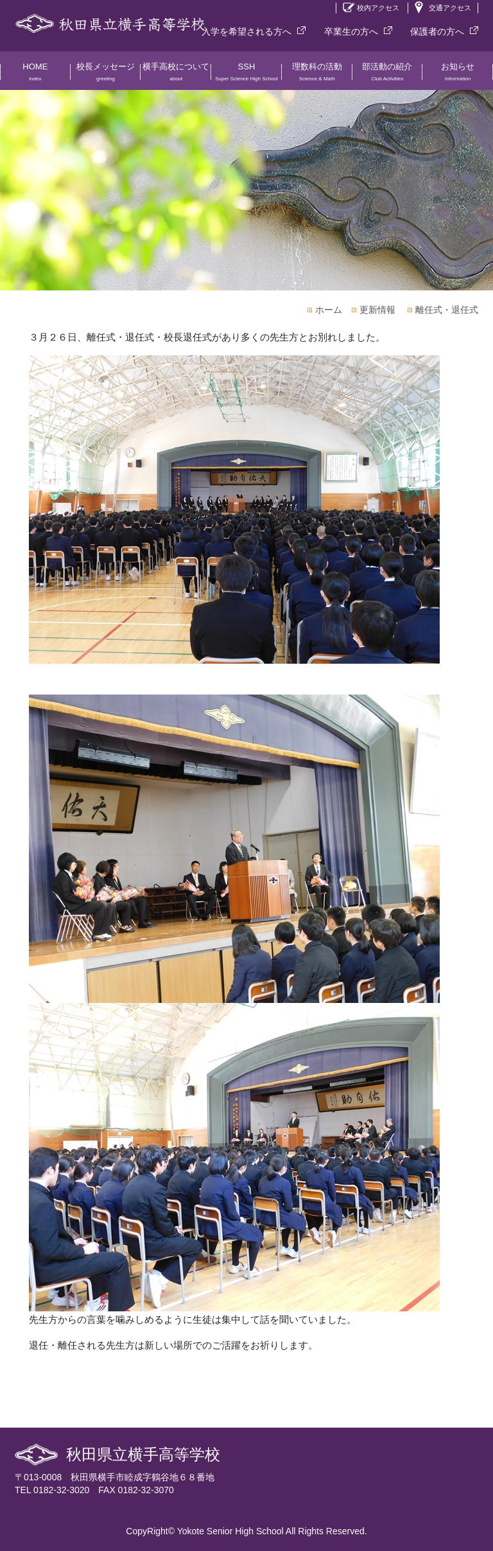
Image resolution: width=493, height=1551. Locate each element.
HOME (35, 76)
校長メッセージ (106, 76)
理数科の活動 (317, 76)
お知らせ (457, 76)
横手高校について (176, 76)
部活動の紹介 (387, 76)
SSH (246, 76)
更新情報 (377, 310)
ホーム (328, 310)
